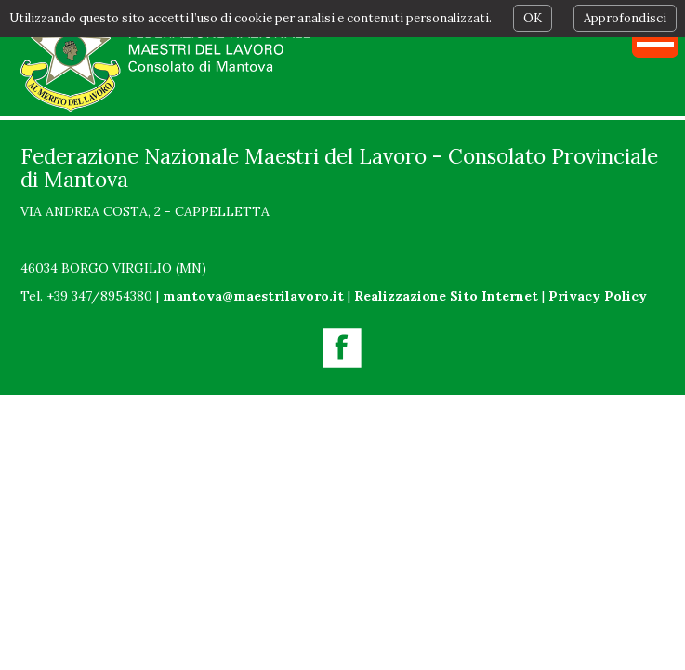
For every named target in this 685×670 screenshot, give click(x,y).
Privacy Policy (597, 296)
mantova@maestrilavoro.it (253, 296)
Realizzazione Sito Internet (446, 296)
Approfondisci (625, 18)
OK (532, 18)
